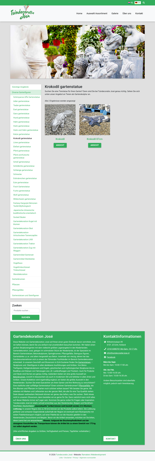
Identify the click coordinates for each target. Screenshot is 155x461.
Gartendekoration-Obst (23, 228)
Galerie (115, 13)
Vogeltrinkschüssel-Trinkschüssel (21, 268)
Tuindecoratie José (64, 454)
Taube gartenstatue (21, 105)
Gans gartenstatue (21, 113)
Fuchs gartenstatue (21, 191)
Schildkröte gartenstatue (23, 166)
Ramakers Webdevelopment (94, 454)
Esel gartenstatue (20, 109)
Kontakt (139, 13)
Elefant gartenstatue (22, 146)
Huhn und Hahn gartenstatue (25, 130)
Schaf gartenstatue (21, 162)
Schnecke (17, 174)
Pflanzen (16, 284)
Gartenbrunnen (18, 279)
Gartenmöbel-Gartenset (23, 255)
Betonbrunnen (19, 377)
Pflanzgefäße (17, 290)
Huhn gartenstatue (21, 126)
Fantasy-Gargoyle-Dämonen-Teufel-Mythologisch (25, 204)
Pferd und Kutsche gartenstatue (21, 156)
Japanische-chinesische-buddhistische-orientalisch (24, 211)
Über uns (127, 13)
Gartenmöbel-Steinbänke (24, 259)
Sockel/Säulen (19, 217)
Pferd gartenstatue (21, 151)
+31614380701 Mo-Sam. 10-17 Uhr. (122, 349)
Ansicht (60, 145)
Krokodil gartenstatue (22, 138)
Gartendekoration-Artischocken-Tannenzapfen (25, 234)
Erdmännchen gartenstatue (25, 178)
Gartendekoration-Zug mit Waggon (24, 249)
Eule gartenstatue (20, 182)
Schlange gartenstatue (23, 170)
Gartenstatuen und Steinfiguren (25, 295)
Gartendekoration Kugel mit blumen (25, 222)
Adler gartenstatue (21, 101)
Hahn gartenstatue (21, 122)
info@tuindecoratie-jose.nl (118, 353)
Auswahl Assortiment (97, 13)
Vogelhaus (17, 263)
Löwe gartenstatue (21, 142)
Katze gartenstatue (21, 134)
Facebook (111, 357)
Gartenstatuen (84, 362)
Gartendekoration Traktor (24, 244)
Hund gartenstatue (21, 118)
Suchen (25, 317)
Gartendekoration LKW (23, 239)
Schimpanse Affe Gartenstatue (26, 97)
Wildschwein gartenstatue (24, 199)
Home (79, 13)
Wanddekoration (20, 274)
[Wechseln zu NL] (130, 2)
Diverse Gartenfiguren (21, 92)
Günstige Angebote (20, 87)
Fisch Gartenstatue (21, 186)
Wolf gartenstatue (21, 195)
